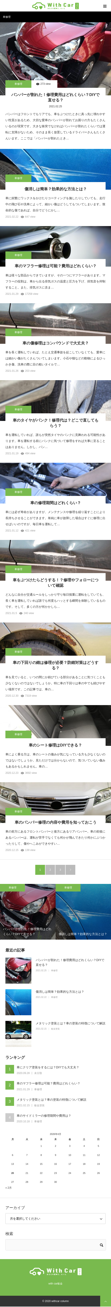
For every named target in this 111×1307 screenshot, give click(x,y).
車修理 (18, 83)
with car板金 (55, 1283)
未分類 (38, 1073)
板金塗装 (55, 1029)
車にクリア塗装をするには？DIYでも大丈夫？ (48, 1067)
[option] (28, 912)
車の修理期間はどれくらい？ (55, 503)
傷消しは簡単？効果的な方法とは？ (55, 189)
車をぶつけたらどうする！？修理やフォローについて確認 (55, 583)
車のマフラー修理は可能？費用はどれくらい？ (56, 266)
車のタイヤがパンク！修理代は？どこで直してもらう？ (55, 423)
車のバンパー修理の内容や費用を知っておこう (56, 822)
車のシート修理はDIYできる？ (55, 745)
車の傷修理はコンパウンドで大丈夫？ (56, 343)
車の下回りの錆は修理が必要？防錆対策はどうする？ (55, 665)
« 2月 (8, 1187)
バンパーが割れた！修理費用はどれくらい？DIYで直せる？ (55, 97)
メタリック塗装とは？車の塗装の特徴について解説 (70, 1023)
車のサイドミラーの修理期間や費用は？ (44, 1115)
